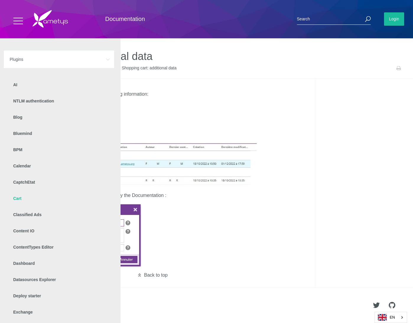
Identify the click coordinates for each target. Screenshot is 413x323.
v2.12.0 (110, 68)
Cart (47, 68)
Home (16, 68)
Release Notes (87, 68)
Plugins (32, 68)
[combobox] (391, 317)
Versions (63, 68)
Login (394, 19)
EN (386, 317)
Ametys (39, 305)
